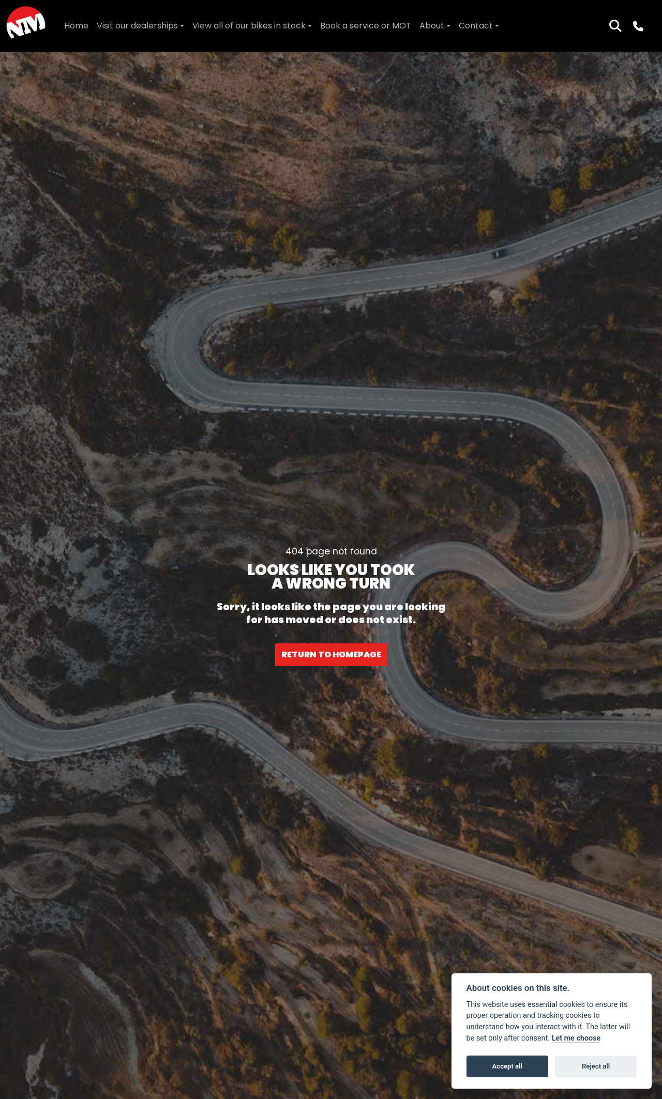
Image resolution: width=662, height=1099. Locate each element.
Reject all (596, 1066)
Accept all (507, 1066)
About (431, 26)
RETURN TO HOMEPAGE (331, 654)
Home (76, 26)
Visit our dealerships (137, 26)
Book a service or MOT (365, 26)
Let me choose (576, 1038)
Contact (476, 26)
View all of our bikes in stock (249, 26)
